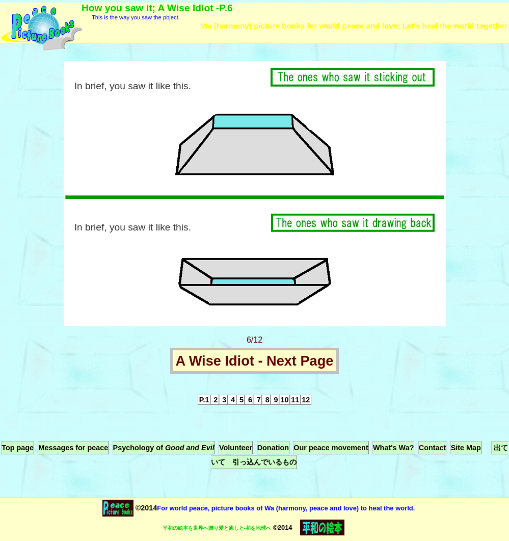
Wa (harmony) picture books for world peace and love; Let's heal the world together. (354, 25)
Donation (273, 448)
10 (284, 400)
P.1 (204, 400)
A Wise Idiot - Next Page (255, 361)
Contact (432, 448)
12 (306, 400)
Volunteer (235, 448)
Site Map (466, 448)
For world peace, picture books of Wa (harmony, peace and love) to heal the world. (286, 508)
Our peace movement (330, 448)
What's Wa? (393, 448)
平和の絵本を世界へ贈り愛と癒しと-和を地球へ (217, 528)
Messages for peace (73, 448)
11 (295, 400)
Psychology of (164, 448)
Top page (18, 448)
